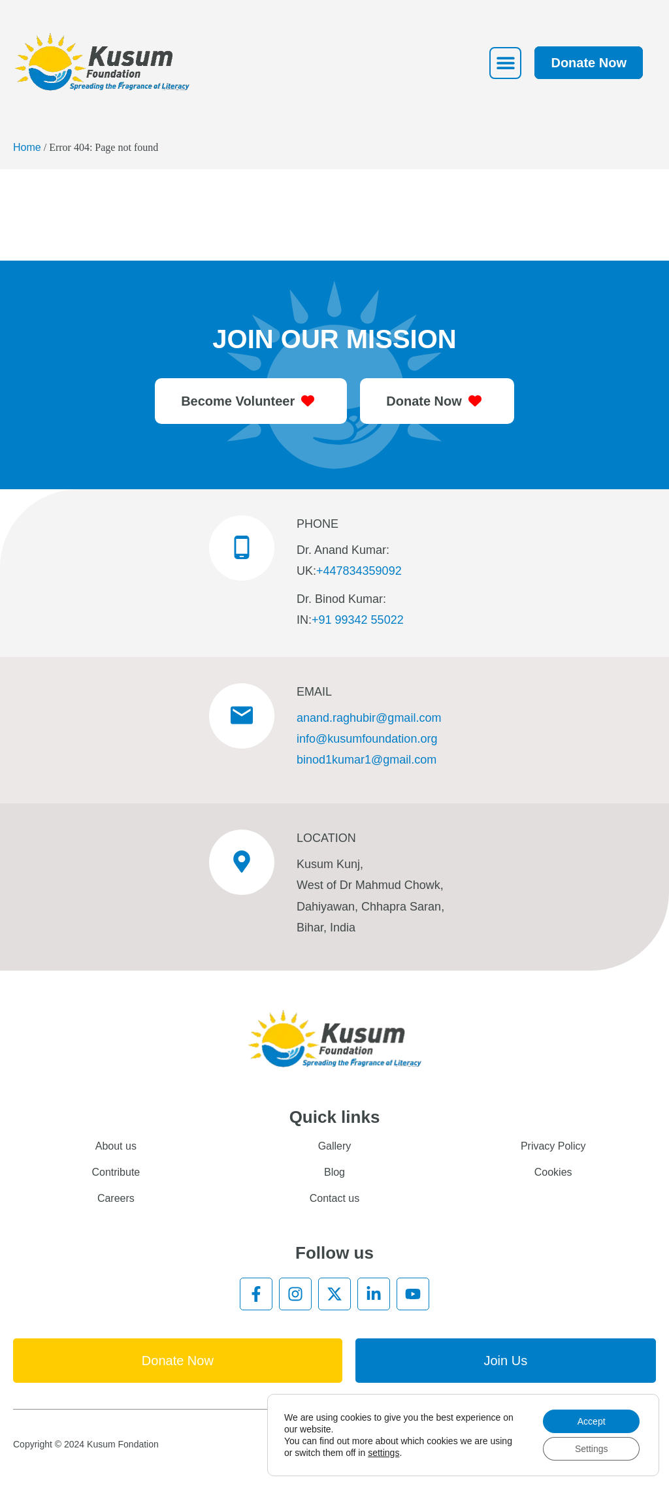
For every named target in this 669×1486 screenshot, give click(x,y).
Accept (592, 1421)
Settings (591, 1449)
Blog (334, 1172)
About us (116, 1146)
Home (27, 147)
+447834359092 (359, 570)
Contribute (115, 1172)
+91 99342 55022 (358, 619)
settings (383, 1452)
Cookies (553, 1172)
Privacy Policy (553, 1146)
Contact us (334, 1198)
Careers (116, 1198)
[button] (505, 63)
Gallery (334, 1146)
